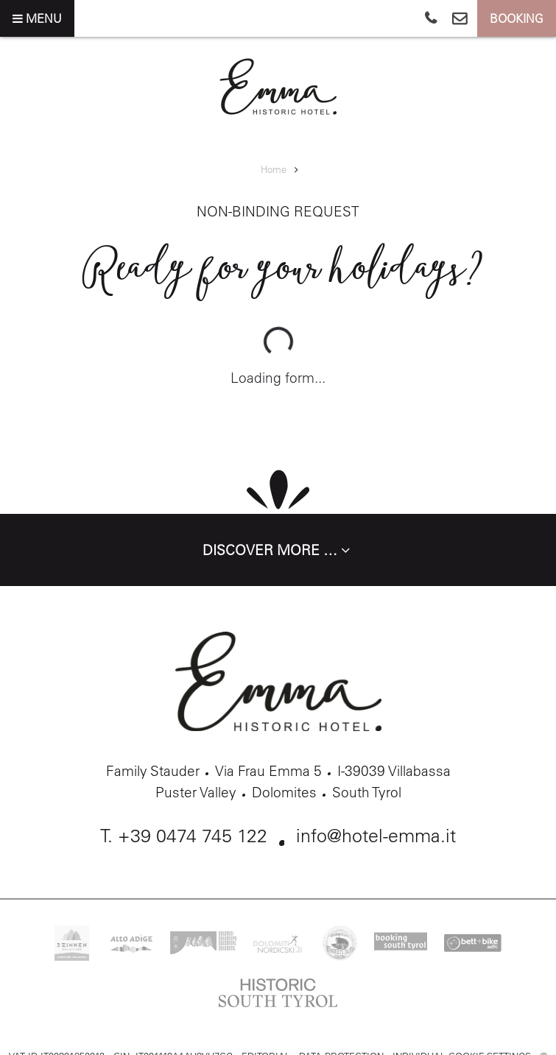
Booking (516, 18)
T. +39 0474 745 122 (183, 835)
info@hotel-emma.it (376, 835)
